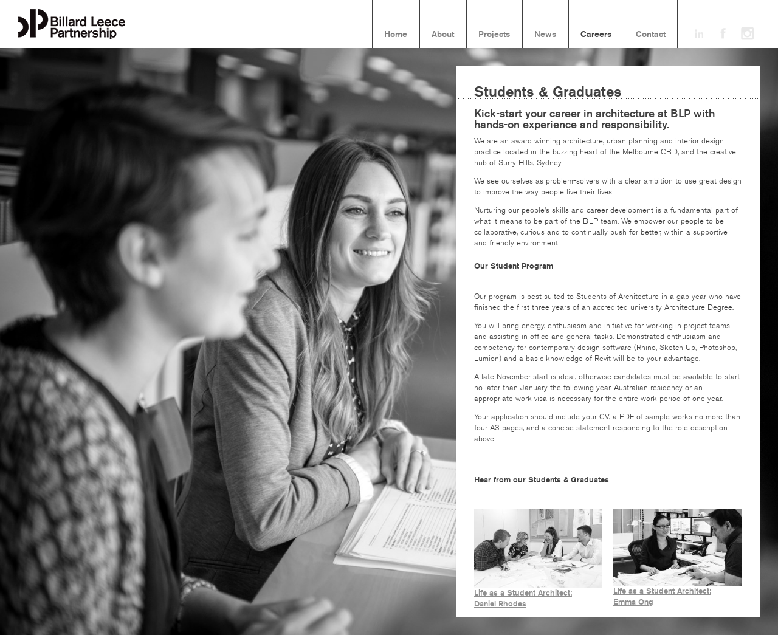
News (545, 34)
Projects (494, 34)
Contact (651, 34)
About (443, 34)
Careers (595, 34)
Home (395, 34)
